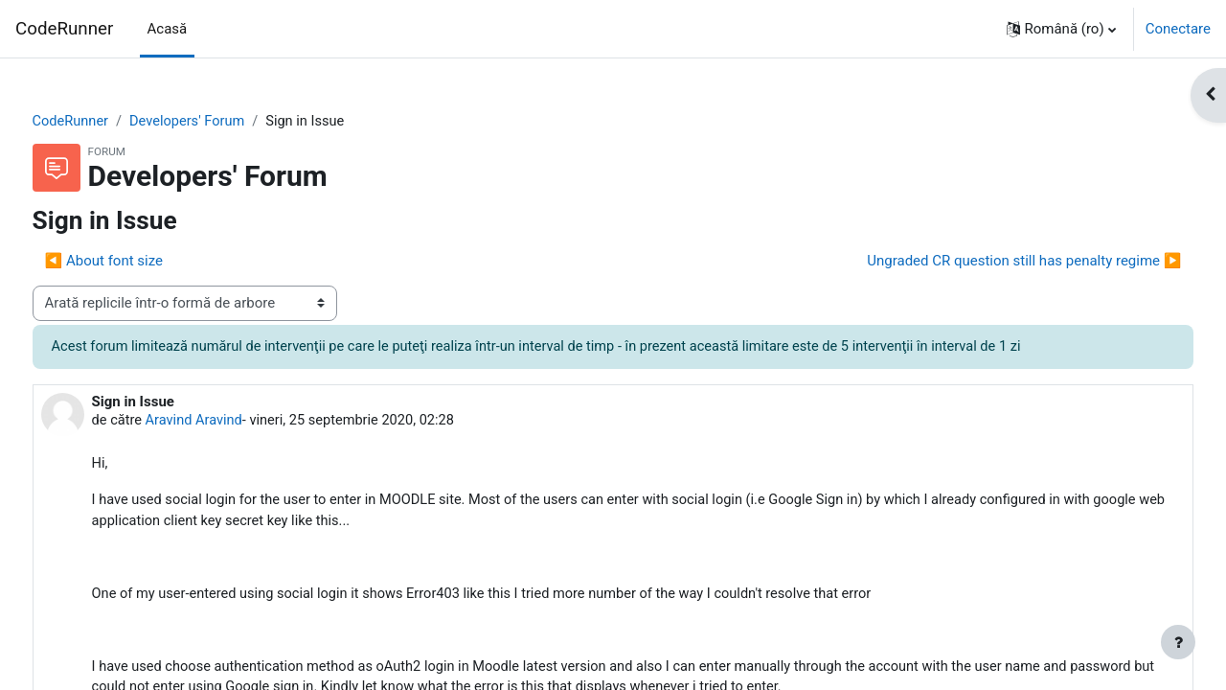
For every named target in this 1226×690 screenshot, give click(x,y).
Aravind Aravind (233, 421)
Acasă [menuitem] (168, 28)
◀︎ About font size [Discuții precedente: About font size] (139, 261)
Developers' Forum (227, 121)
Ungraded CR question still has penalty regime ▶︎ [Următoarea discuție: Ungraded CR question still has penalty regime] (988, 261)
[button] (1061, 29)
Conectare (1178, 28)
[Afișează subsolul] (1178, 642)
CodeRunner (64, 28)
